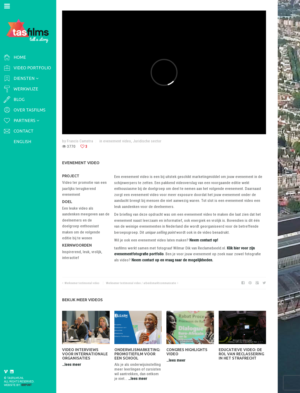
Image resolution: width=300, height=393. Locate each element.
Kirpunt (26, 385)
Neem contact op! (203, 240)
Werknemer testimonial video (81, 283)
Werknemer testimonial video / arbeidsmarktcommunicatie (141, 283)
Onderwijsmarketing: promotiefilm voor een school (137, 354)
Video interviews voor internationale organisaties (85, 354)
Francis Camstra (80, 141)
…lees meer (71, 364)
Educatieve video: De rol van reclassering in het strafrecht (241, 354)
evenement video (117, 141)
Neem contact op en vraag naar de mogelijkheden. (172, 260)
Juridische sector (147, 141)
